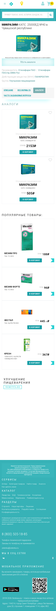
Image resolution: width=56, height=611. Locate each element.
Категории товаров (17, 484)
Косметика (36, 495)
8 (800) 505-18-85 (14, 534)
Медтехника (20, 498)
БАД (13, 495)
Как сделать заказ (9, 487)
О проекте (6, 506)
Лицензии (30, 506)
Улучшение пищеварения (22, 81)
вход (43, 4)
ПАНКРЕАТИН (42, 76)
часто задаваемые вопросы (17, 95)
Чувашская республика (22, 3)
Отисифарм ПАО (27, 70)
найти (50, 15)
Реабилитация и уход (35, 498)
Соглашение (41, 509)
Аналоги (42, 484)
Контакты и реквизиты (11, 509)
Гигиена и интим (23, 495)
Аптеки (4, 484)
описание (8, 90)
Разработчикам (28, 509)
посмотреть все (12, 387)
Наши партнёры (18, 506)
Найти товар (32, 484)
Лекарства (6, 495)
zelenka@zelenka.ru (10, 548)
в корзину (28, 152)
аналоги (39, 90)
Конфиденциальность (10, 512)
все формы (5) (24, 90)
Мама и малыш (8, 498)
